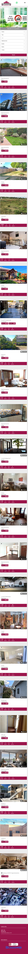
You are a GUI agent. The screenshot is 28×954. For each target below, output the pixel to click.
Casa (2, 182)
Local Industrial (5, 458)
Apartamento (5, 78)
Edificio (3, 804)
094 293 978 (3, 931)
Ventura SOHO (6, 873)
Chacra (3, 354)
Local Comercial (6, 320)
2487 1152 (3, 930)
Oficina (3, 735)
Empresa (3, 700)
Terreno (3, 216)
